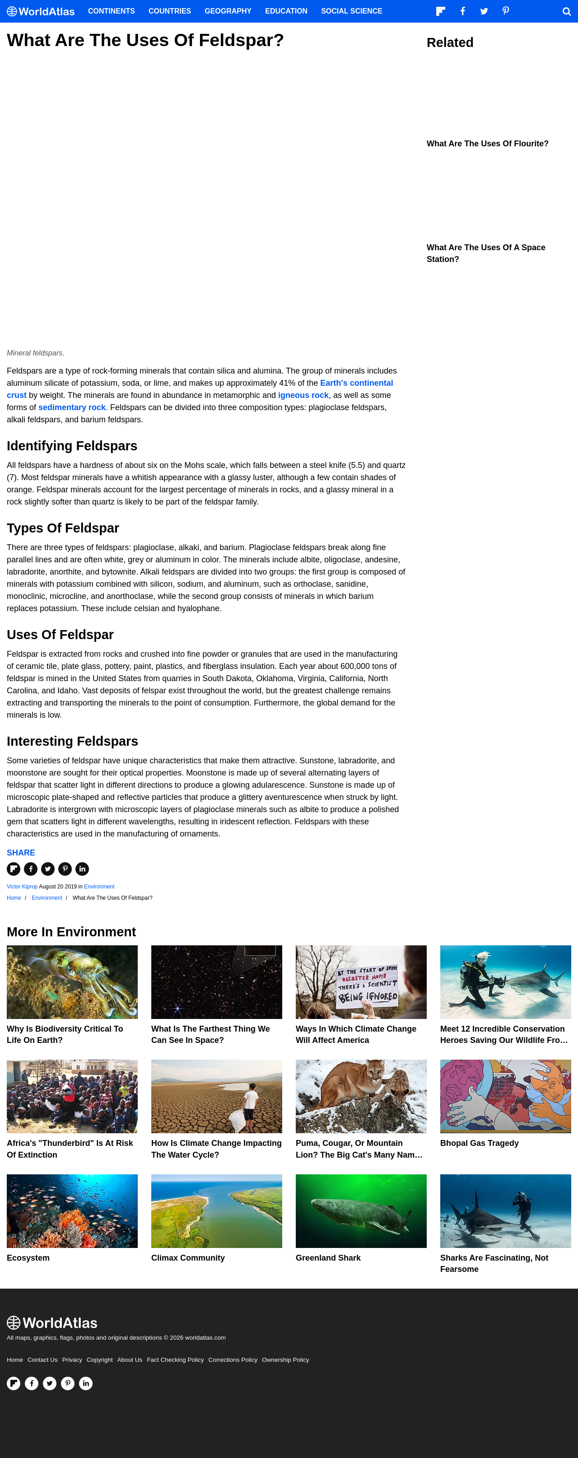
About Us (130, 1359)
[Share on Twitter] (48, 869)
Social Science (351, 11)
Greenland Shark (328, 1257)
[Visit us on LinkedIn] (86, 1383)
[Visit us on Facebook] (31, 1383)
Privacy (72, 1359)
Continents (111, 11)
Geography (228, 11)
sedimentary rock (72, 407)
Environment (99, 886)
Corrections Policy (232, 1359)
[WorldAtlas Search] (566, 11)
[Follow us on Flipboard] (13, 1383)
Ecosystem (28, 1257)
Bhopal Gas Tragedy (479, 1143)
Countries (170, 11)
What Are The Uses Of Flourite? (488, 143)
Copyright (100, 1359)
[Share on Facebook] (30, 869)
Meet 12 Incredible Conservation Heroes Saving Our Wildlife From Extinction (503, 1040)
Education (286, 11)
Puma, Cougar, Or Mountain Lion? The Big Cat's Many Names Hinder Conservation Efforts (360, 1154)
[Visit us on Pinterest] (68, 1383)
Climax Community (188, 1257)
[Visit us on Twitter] (49, 1383)
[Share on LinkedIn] (82, 869)
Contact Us (43, 1359)
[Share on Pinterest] (65, 869)
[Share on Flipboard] (13, 869)
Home (15, 1359)
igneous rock (303, 395)
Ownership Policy (285, 1359)
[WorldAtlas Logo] (44, 11)
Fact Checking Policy (175, 1359)
